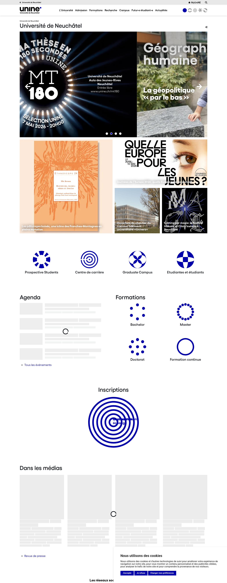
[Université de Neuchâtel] (30, 10)
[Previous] (27, 86)
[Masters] (185, 313)
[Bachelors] (137, 313)
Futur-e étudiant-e (142, 10)
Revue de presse (34, 555)
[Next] (199, 86)
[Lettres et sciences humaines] (189, 10)
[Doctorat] (137, 348)
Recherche (111, 10)
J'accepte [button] (127, 573)
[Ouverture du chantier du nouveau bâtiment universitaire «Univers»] (137, 210)
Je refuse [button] (141, 573)
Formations (95, 10)
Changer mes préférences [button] (162, 573)
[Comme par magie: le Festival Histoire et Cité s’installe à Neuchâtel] (184, 210)
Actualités (161, 10)
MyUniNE (195, 2)
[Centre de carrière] (89, 261)
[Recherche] (206, 2)
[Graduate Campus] (137, 261)
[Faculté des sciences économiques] (204, 10)
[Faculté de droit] (199, 10)
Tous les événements (38, 364)
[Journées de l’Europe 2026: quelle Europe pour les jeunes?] (161, 162)
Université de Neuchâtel (30, 2)
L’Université (66, 10)
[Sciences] (194, 10)
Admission (81, 10)
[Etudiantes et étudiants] (185, 261)
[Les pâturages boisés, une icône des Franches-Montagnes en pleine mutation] (66, 186)
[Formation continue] (185, 348)
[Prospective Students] (41, 261)
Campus (124, 10)
